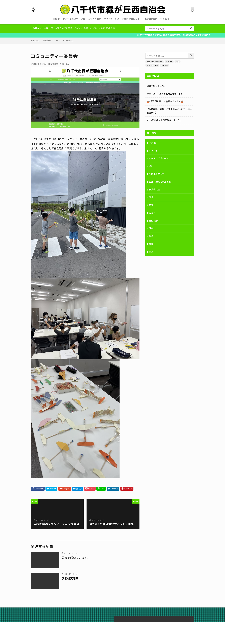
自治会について (70, 19)
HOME (56, 19)
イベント (78, 28)
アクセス (108, 19)
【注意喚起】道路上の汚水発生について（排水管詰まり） (169, 111)
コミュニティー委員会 (64, 40)
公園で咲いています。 (76, 557)
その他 (152, 143)
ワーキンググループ (158, 158)
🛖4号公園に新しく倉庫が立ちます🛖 (165, 101)
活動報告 (47, 40)
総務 (151, 244)
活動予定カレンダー (132, 19)
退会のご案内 (150, 19)
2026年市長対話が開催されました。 (164, 120)
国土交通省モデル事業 (61, 28)
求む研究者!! (70, 578)
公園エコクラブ (156, 174)
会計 (151, 166)
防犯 (86, 28)
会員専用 (164, 19)
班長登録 (110, 28)
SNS (117, 19)
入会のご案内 (94, 19)
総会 (151, 236)
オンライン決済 (97, 28)
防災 (151, 252)
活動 (83, 19)
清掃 (151, 228)
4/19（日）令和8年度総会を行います (165, 93)
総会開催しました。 (156, 86)
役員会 (152, 213)
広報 (151, 205)
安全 (151, 197)
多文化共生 (154, 189)
